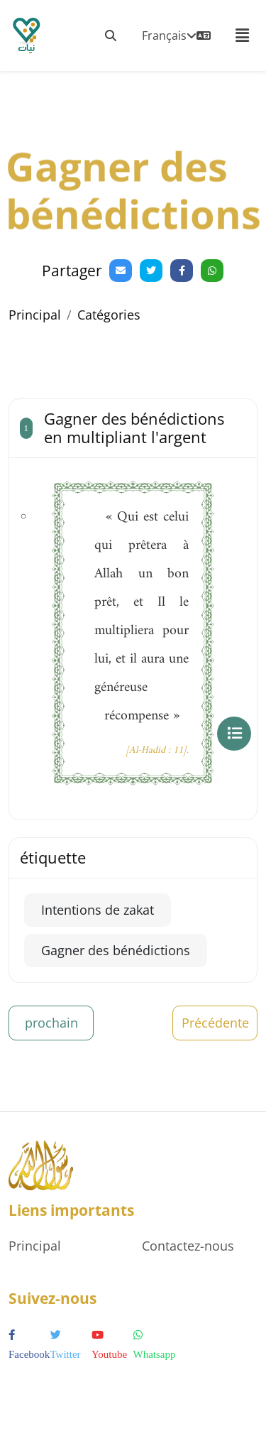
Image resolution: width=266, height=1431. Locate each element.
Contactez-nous (188, 1245)
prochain (51, 1022)
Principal (35, 314)
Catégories (108, 314)
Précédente (215, 1022)
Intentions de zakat (97, 909)
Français (176, 35)
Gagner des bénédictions (115, 950)
